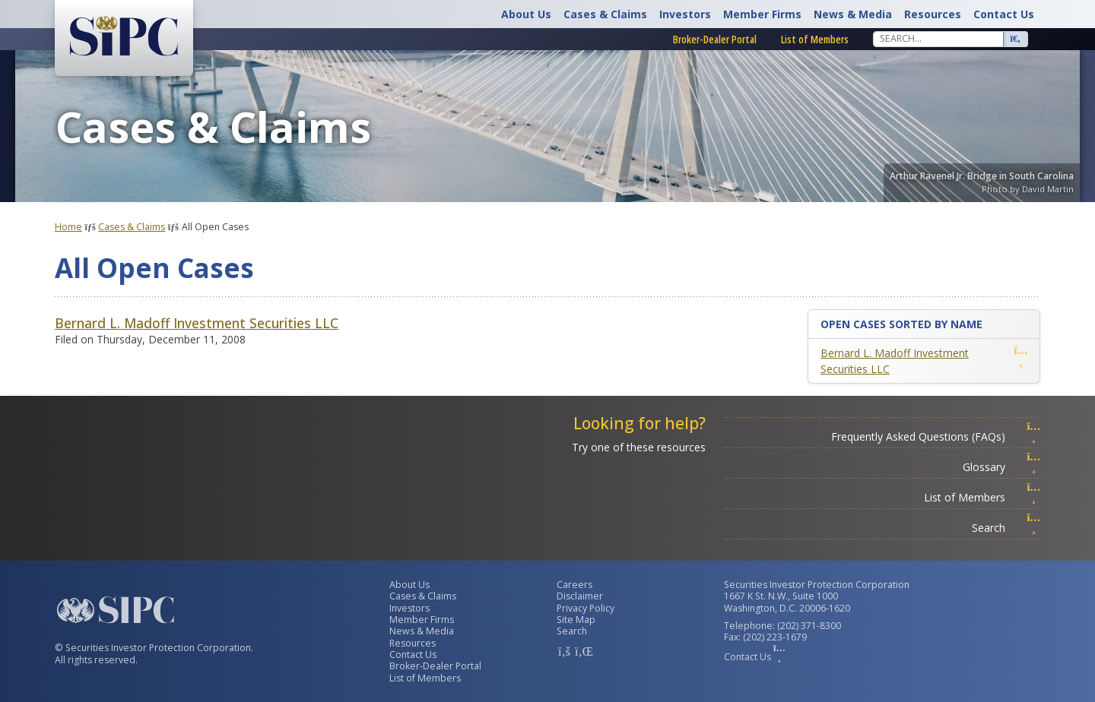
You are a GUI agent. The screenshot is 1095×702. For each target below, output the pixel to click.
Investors (685, 14)
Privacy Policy (585, 608)
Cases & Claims (605, 14)
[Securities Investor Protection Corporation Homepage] (124, 36)
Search (1006, 527)
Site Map (576, 619)
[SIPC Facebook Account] (564, 651)
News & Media (853, 14)
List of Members (815, 39)
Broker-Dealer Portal (715, 39)
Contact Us (1003, 14)
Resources (932, 14)
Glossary (1001, 467)
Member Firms (762, 14)
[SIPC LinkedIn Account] (582, 651)
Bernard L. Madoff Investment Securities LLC (196, 323)
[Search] (938, 38)
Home (68, 226)
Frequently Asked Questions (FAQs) (935, 436)
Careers (574, 584)
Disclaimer (580, 596)
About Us (526, 14)
